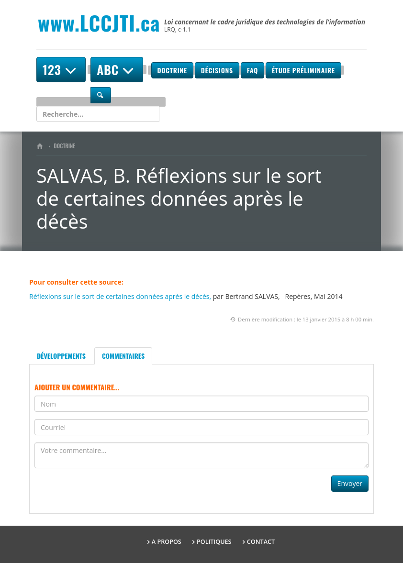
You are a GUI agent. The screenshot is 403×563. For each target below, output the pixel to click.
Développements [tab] (61, 356)
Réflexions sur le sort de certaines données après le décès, (120, 296)
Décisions (217, 70)
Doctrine (172, 70)
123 (61, 69)
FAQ (252, 70)
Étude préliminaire (303, 70)
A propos (166, 542)
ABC (117, 69)
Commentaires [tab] (123, 356)
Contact (261, 542)
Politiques (214, 542)
